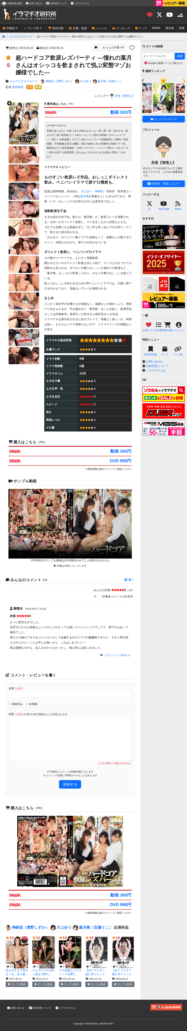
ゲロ (29, 87)
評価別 (8, 28)
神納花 (99, 191)
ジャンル (99, 28)
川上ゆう (83, 81)
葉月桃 (84, 196)
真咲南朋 (17, 87)
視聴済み (16, 704)
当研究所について (56, 3)
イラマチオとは (80, 3)
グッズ (141, 28)
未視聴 (31, 704)
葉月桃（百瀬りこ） (108, 81)
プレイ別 (31, 28)
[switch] (96, 596)
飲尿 (38, 87)
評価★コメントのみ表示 (117, 596)
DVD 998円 (120, 460)
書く (129, 579)
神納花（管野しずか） (57, 81)
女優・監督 (77, 28)
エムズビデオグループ (21, 36)
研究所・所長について (164, 183)
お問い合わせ (34, 3)
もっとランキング (163, 119)
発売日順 (55, 28)
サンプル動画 (17, 984)
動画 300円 (120, 112)
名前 (15, 688)
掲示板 (169, 28)
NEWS (156, 28)
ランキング (121, 28)
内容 (38, 714)
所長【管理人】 (122, 95)
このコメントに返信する (116, 655)
